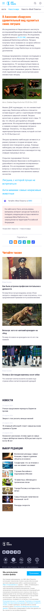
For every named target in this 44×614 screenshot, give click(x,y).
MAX (30, 201)
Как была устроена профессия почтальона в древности (21, 287)
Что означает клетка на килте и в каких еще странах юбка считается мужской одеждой (19, 380)
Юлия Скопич (7, 282)
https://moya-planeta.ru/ (10, 585)
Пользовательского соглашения (13, 601)
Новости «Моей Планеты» (31, 9)
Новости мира (13, 9)
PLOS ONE (22, 37)
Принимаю (34, 573)
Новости (7, 400)
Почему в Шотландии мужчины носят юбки (21, 375)
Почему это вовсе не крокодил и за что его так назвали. (20, 338)
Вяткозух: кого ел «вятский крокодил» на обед (20, 331)
